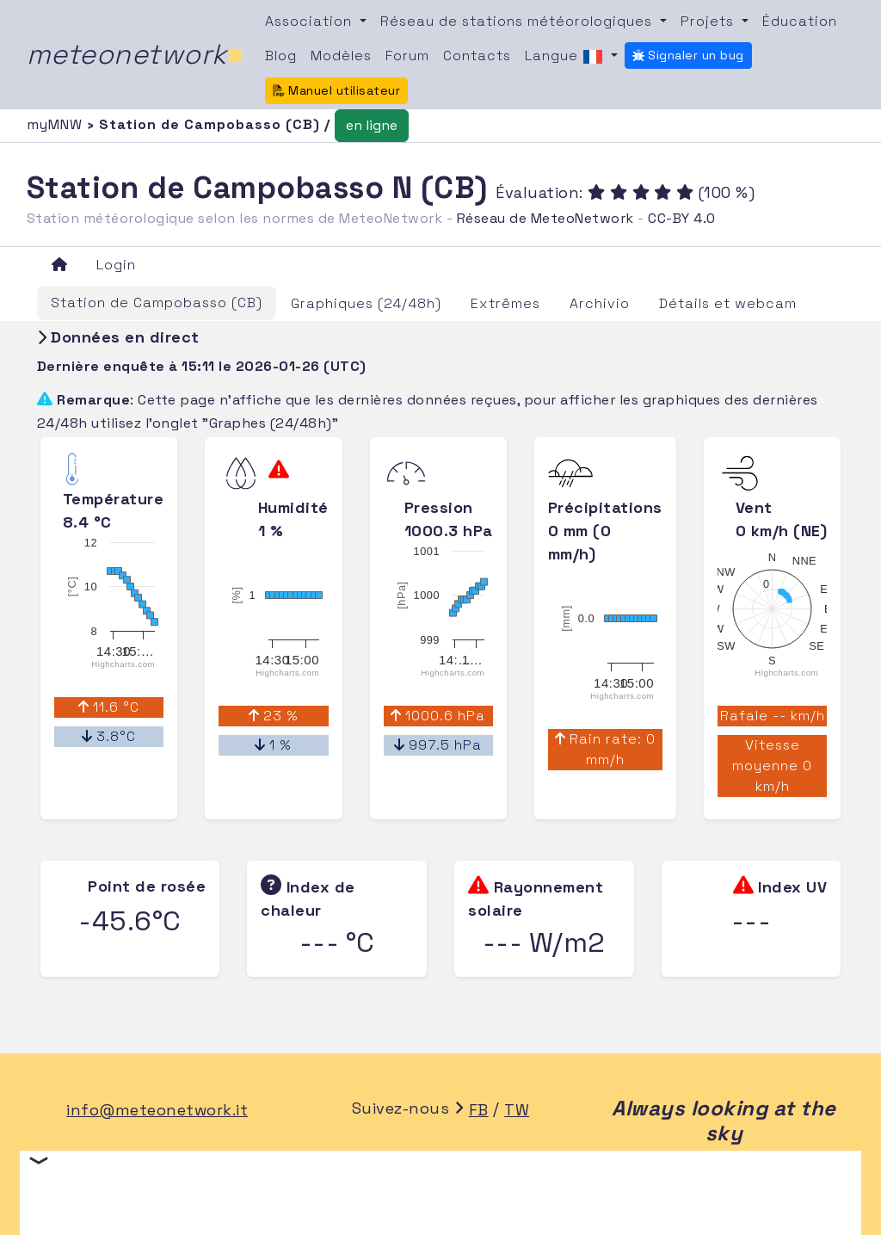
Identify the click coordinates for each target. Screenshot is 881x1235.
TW (516, 1110)
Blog (281, 55)
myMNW (57, 124)
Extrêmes (505, 303)
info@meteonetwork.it (157, 1110)
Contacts (477, 55)
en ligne (371, 125)
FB (479, 1110)
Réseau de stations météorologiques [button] (518, 21)
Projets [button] (709, 21)
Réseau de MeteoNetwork (545, 218)
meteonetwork (135, 54)
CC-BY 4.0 (682, 218)
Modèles (341, 55)
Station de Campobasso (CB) (156, 302)
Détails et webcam (728, 303)
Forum (407, 55)
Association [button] (310, 21)
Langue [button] (566, 56)
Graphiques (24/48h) (366, 303)
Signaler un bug (688, 55)
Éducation (799, 21)
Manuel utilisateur (337, 90)
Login (116, 265)
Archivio (600, 303)
